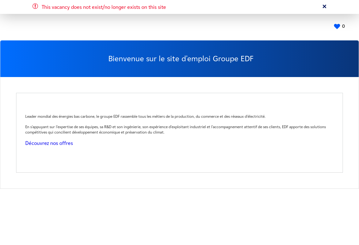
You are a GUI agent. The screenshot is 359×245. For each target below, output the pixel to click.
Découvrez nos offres (49, 143)
